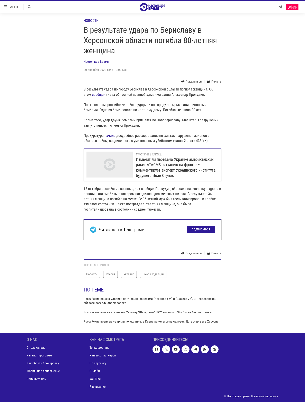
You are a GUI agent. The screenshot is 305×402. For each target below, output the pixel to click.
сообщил (98, 94)
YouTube (95, 379)
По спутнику (98, 363)
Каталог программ (39, 355)
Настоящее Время (96, 62)
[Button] (191, 81)
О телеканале (36, 348)
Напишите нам (36, 379)
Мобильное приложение (43, 371)
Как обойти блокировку (43, 363)
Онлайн (95, 371)
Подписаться (201, 229)
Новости (91, 20)
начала (109, 135)
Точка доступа (99, 348)
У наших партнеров (103, 355)
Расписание (98, 387)
